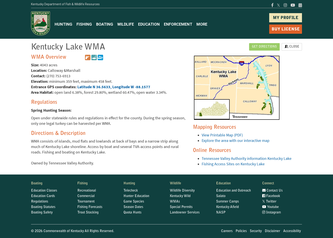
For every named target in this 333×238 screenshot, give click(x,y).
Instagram (271, 212)
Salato (220, 196)
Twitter (269, 201)
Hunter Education (136, 196)
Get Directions (264, 46)
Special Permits (181, 207)
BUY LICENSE (286, 29)
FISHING (84, 24)
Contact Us (272, 190)
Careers (226, 231)
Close (291, 46)
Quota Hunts (132, 212)
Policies (241, 231)
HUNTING (63, 24)
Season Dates (133, 207)
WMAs (175, 201)
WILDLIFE (125, 24)
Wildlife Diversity (182, 190)
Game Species (133, 201)
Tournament (86, 201)
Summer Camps (227, 201)
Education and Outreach (233, 190)
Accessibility (292, 231)
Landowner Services (184, 212)
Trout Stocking (88, 212)
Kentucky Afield (227, 207)
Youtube (270, 207)
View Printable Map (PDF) (222, 135)
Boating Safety (42, 212)
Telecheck (130, 190)
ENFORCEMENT (178, 24)
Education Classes (44, 190)
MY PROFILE (285, 18)
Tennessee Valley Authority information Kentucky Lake (246, 158)
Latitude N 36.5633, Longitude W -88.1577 (113, 87)
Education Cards (43, 196)
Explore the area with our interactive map (235, 140)
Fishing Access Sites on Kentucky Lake (233, 164)
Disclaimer (272, 231)
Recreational (86, 190)
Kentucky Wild (180, 196)
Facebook (271, 196)
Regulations (39, 201)
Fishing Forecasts (89, 207)
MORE (201, 24)
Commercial (86, 196)
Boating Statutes (43, 207)
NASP (221, 212)
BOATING (104, 24)
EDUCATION (149, 24)
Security (256, 231)
